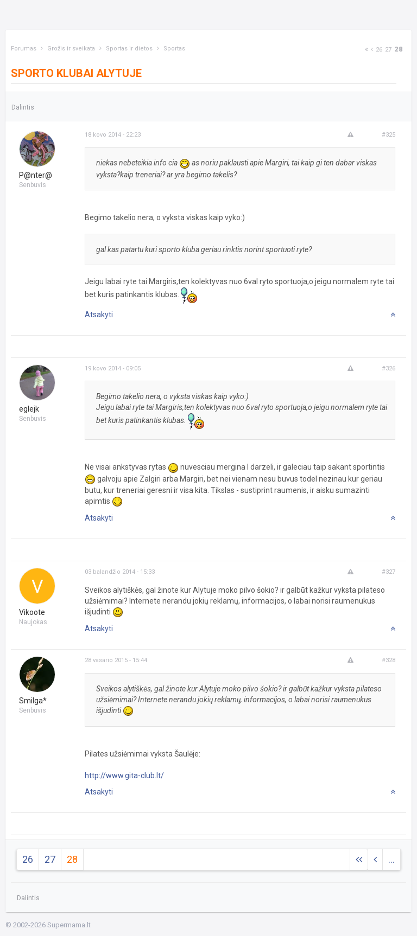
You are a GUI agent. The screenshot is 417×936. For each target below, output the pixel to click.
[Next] (366, 49)
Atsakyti (99, 314)
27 (388, 49)
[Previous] (372, 49)
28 (398, 49)
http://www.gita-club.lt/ (124, 775)
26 (379, 49)
